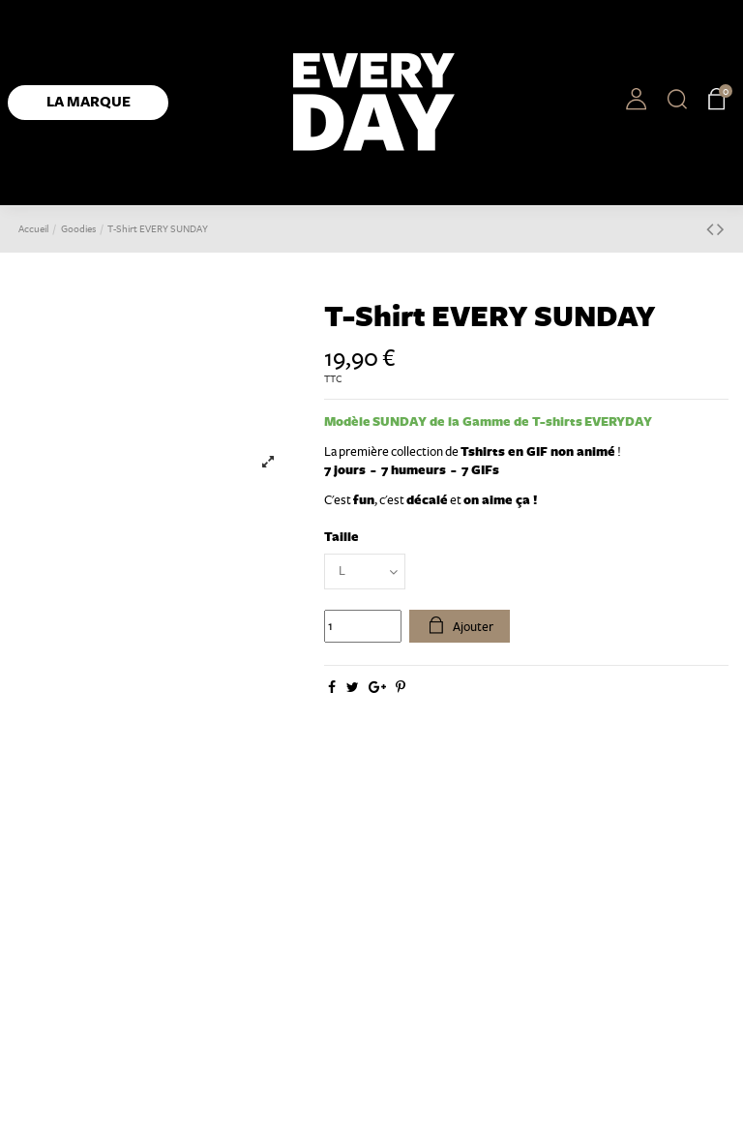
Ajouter (460, 626)
